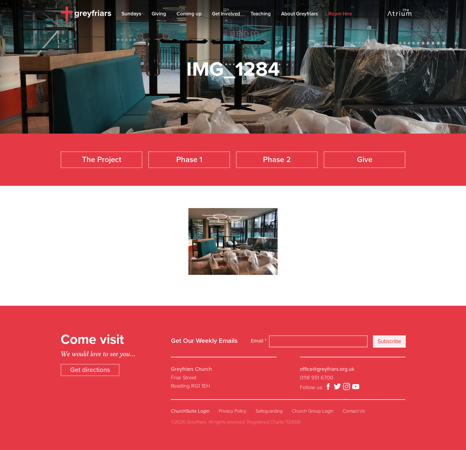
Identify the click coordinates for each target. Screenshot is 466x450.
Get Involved (226, 14)
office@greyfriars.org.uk (327, 369)
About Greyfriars (299, 14)
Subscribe (389, 341)
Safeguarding (269, 411)
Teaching (261, 14)
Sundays (131, 14)
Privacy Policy (232, 411)
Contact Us (354, 411)
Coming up (189, 14)
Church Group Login (312, 411)
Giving (159, 14)
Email (259, 341)
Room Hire (340, 14)
